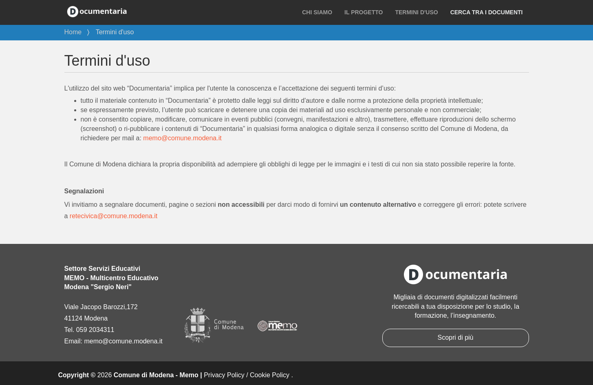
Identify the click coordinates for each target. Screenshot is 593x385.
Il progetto (363, 12)
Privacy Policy (224, 375)
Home (73, 32)
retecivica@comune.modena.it (113, 215)
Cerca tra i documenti (486, 12)
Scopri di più (455, 337)
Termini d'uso (416, 12)
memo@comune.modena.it (182, 138)
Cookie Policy (269, 375)
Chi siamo (317, 12)
